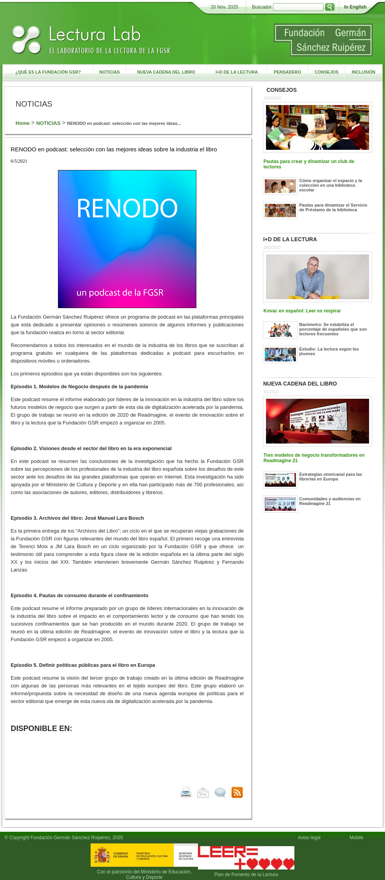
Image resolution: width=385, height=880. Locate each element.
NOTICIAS (48, 123)
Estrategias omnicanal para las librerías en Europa (330, 476)
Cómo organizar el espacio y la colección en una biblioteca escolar (330, 185)
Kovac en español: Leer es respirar (302, 311)
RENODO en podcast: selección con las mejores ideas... (124, 123)
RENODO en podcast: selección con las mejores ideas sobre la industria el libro (114, 149)
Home (23, 123)
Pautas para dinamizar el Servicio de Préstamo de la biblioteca (333, 207)
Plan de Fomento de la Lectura (246, 874)
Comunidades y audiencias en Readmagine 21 (330, 501)
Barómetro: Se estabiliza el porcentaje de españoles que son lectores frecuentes (333, 329)
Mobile (358, 837)
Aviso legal (309, 837)
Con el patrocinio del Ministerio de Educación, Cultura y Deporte (144, 874)
